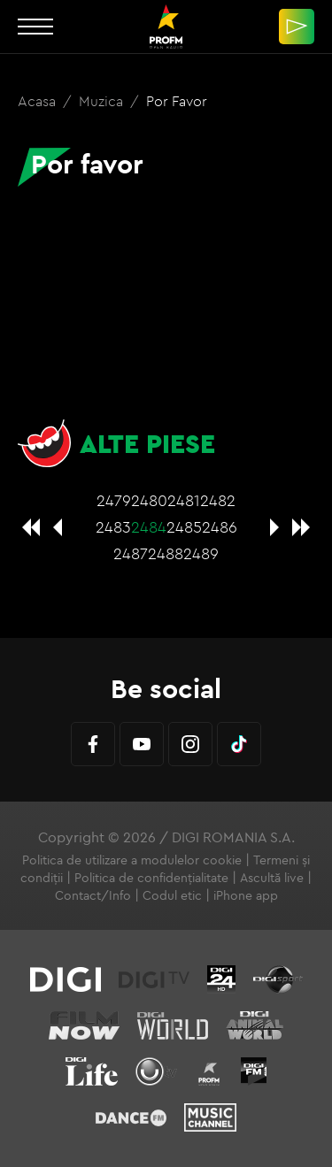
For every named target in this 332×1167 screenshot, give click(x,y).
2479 (114, 500)
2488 (165, 553)
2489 (201, 553)
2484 (148, 527)
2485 (184, 527)
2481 (183, 500)
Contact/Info (93, 895)
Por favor (176, 101)
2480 (149, 500)
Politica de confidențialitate (151, 878)
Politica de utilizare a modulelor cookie (132, 860)
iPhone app (245, 895)
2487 (130, 553)
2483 (113, 527)
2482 (217, 500)
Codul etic (172, 895)
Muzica (103, 101)
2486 (219, 527)
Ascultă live (272, 878)
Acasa (38, 101)
